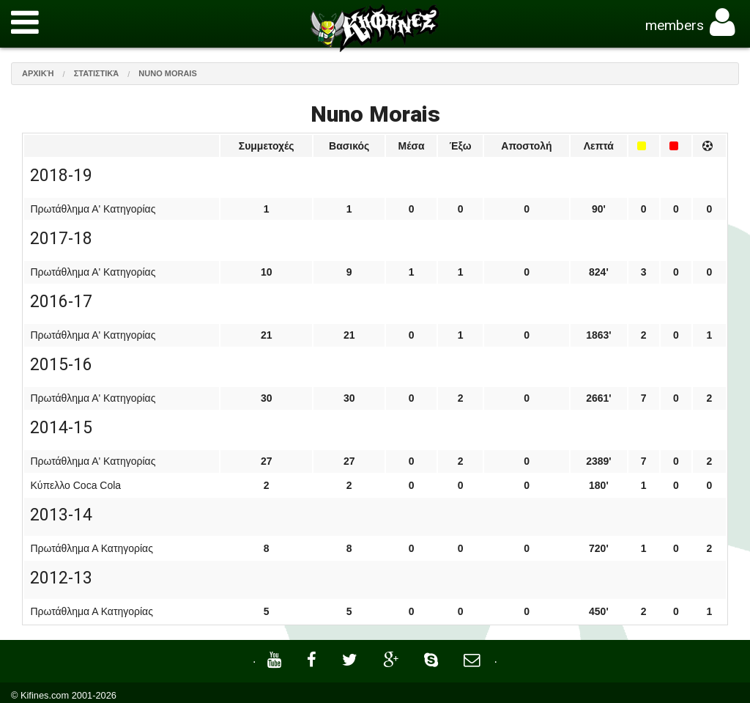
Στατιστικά (96, 73)
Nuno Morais (167, 73)
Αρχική (38, 73)
